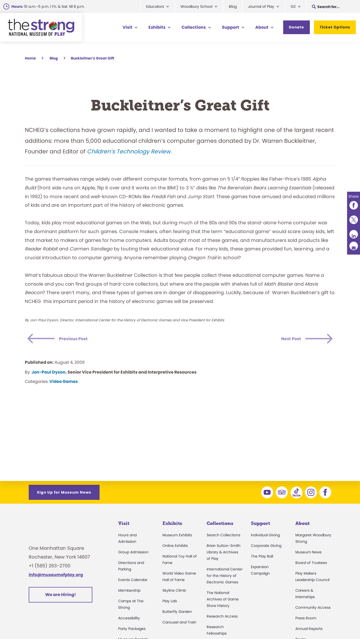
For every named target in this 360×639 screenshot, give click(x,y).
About (261, 27)
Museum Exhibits (177, 536)
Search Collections (223, 536)
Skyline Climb (174, 592)
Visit (127, 27)
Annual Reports (308, 630)
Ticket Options (335, 27)
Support (230, 27)
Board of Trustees (311, 564)
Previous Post (80, 340)
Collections (194, 27)
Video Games (63, 383)
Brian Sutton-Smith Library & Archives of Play (224, 554)
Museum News (308, 553)
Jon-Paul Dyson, (49, 374)
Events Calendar (132, 581)
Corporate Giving (266, 547)
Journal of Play (261, 6)
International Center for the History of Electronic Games (225, 577)
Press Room (305, 619)
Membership (129, 592)
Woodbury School (196, 6)
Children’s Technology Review (128, 153)
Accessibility (129, 619)
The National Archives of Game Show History (223, 601)
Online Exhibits (175, 547)
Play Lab (169, 602)
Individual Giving (265, 536)
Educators (155, 6)
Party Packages (132, 630)
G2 (293, 6)
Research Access (222, 617)
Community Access (313, 609)
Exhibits (157, 27)
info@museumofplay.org (56, 576)
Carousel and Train (179, 623)
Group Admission (133, 553)
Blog (233, 6)
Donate (296, 27)
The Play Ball (262, 557)
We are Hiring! (60, 596)
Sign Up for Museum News (64, 494)
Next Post (286, 340)
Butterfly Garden (177, 613)
